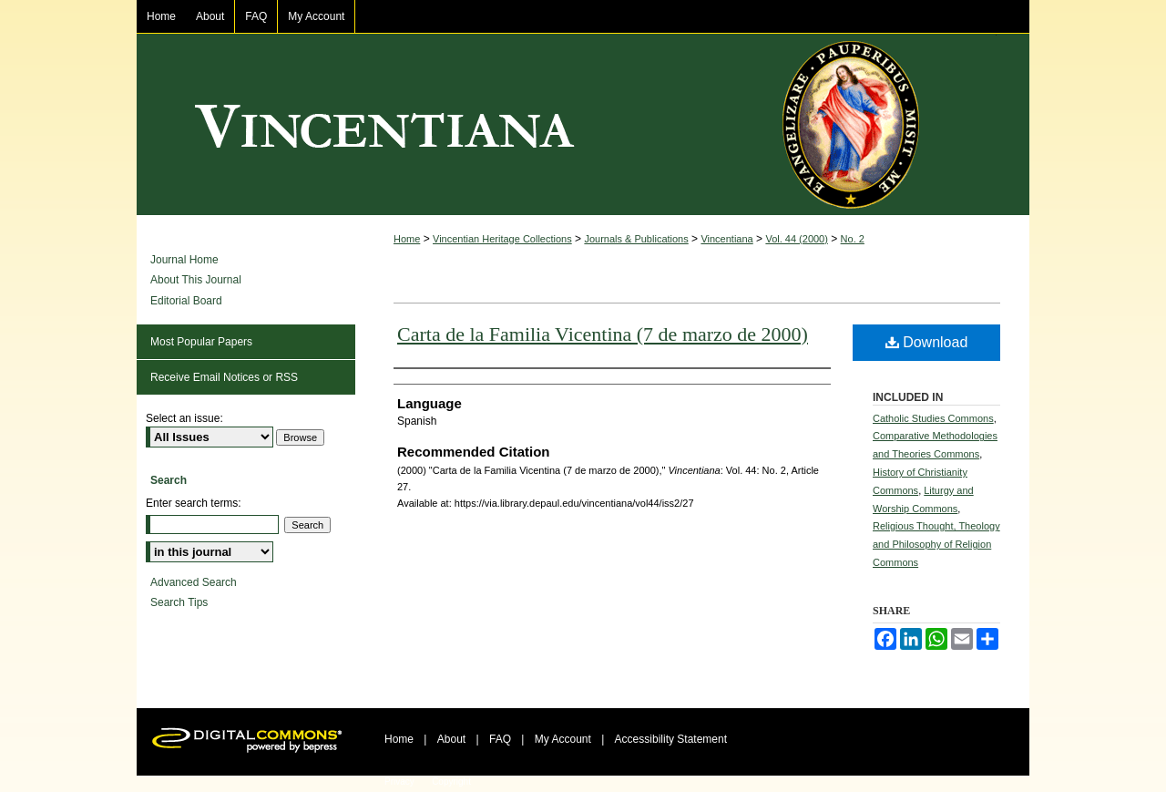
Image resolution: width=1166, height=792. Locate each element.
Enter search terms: (193, 503)
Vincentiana (583, 125)
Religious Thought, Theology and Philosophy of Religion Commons (936, 544)
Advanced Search (193, 582)
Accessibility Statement (671, 739)
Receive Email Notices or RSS (224, 377)
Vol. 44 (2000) (796, 238)
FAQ (500, 739)
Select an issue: (184, 418)
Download (926, 342)
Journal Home (184, 259)
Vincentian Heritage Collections (502, 238)
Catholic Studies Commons (933, 418)
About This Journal (195, 279)
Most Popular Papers (201, 341)
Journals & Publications (636, 238)
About (451, 739)
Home (407, 238)
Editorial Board (186, 300)
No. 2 (852, 238)
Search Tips (179, 602)
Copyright (451, 782)
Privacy (399, 782)
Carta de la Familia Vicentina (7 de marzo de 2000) (602, 334)
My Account (563, 739)
